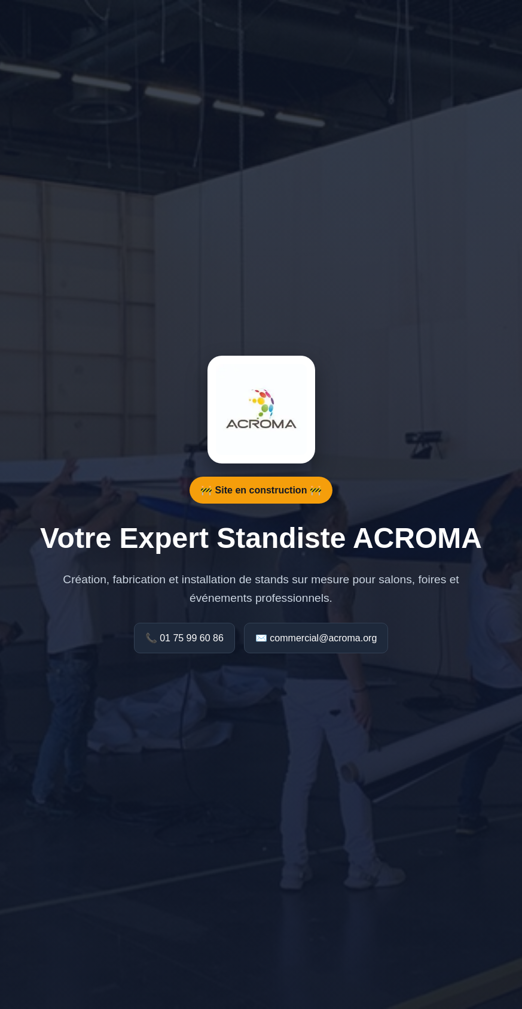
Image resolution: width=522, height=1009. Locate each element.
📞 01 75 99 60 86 (184, 638)
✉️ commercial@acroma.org (316, 638)
